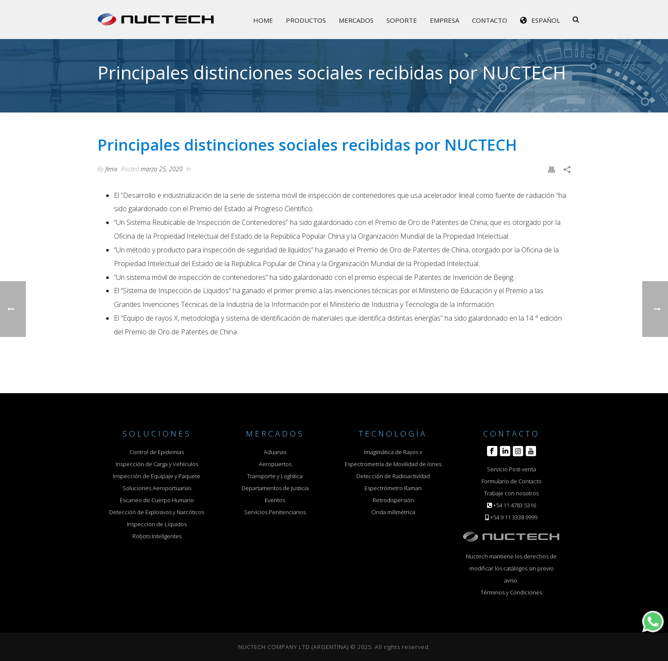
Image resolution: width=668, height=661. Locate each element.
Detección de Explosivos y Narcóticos (156, 512)
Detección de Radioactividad (393, 476)
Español (545, 20)
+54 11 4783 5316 (514, 505)
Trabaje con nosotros (511, 493)
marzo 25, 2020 (162, 169)
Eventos (275, 500)
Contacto (489, 20)
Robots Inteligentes (156, 536)
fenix (111, 169)
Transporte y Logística (275, 476)
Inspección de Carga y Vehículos (157, 464)
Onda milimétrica (393, 512)
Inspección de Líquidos (157, 524)
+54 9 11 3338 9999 (513, 517)
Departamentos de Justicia (275, 488)
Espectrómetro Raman (393, 488)
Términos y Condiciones (511, 592)
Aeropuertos (275, 464)
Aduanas (275, 452)
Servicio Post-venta (511, 469)
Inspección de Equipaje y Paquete (156, 476)
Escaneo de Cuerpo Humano (157, 500)
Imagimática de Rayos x (393, 452)
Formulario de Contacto (511, 481)
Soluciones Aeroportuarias (157, 488)
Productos (306, 20)
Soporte (401, 20)
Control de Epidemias (156, 452)
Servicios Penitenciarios (275, 512)
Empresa (444, 20)
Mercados (356, 20)
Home (263, 20)
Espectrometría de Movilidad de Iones (393, 464)
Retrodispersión (393, 500)
